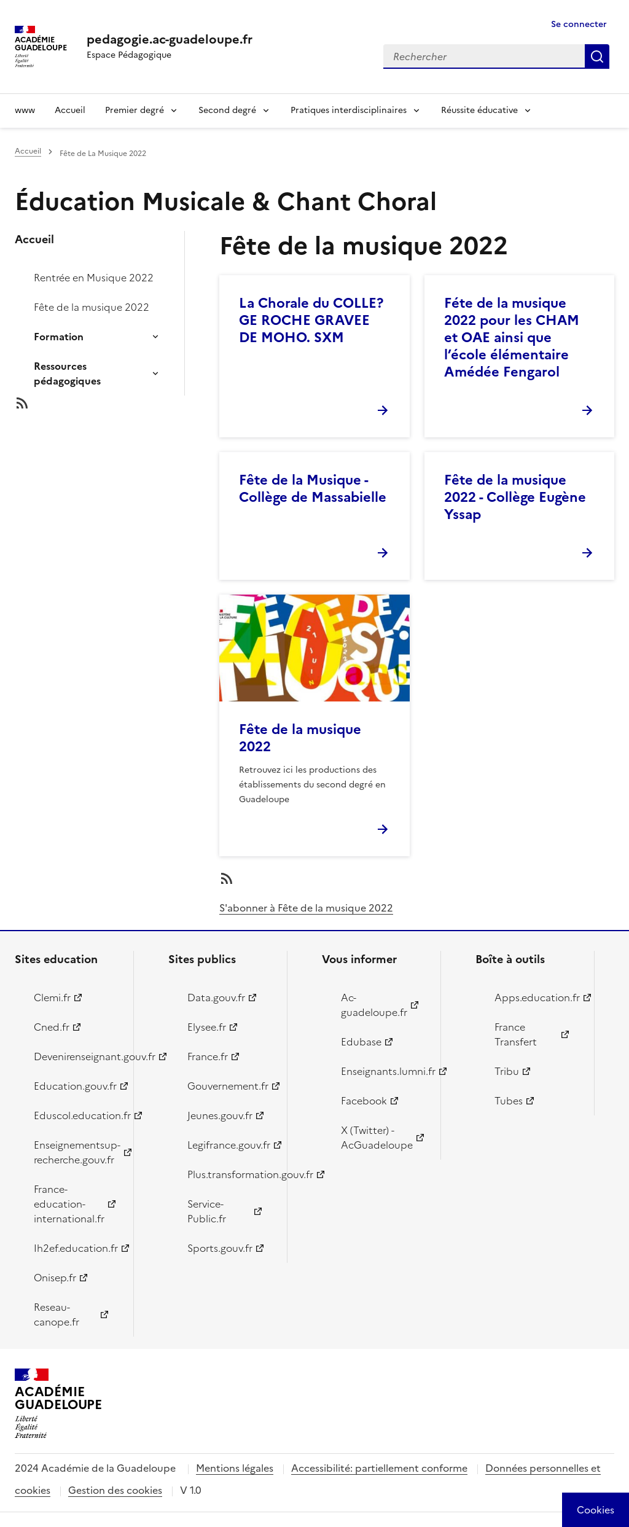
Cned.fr (51, 1027)
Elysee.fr (206, 1027)
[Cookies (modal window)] (595, 1510)
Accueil (70, 110)
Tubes (508, 1100)
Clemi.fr (52, 997)
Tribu (506, 1071)
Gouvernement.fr (227, 1086)
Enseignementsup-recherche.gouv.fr (76, 1152)
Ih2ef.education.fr (76, 1248)
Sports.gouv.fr (219, 1248)
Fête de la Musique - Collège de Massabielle (312, 488)
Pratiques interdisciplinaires (349, 110)
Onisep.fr (55, 1277)
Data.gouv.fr (216, 997)
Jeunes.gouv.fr (219, 1115)
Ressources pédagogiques (67, 373)
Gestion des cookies (115, 1490)
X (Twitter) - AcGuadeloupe (377, 1137)
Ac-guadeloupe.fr (374, 1005)
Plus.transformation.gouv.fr (230, 1174)
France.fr (207, 1056)
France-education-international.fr (69, 1204)
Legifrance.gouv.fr (228, 1145)
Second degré (227, 110)
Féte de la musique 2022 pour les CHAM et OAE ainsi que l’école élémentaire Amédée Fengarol (511, 337)
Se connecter (579, 24)
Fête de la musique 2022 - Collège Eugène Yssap (515, 497)
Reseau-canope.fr (56, 1314)
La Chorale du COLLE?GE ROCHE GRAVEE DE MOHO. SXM (311, 320)
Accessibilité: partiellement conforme (379, 1468)
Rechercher (597, 56)
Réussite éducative (479, 110)
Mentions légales (234, 1468)
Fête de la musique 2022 (91, 307)
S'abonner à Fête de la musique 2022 (306, 907)
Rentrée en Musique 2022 (94, 277)
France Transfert (515, 1034)
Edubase (361, 1041)
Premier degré (134, 110)
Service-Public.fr (206, 1211)
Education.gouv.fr (75, 1086)
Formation (59, 336)
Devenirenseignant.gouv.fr (76, 1056)
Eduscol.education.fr (76, 1115)
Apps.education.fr (537, 997)
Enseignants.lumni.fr (383, 1071)
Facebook (364, 1100)
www (25, 110)
